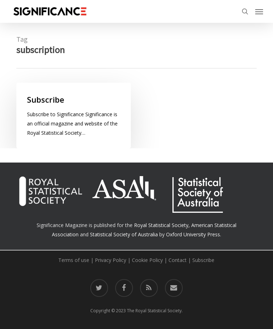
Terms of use (73, 260)
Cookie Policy (147, 260)
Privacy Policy (110, 260)
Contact (177, 260)
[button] (259, 11)
